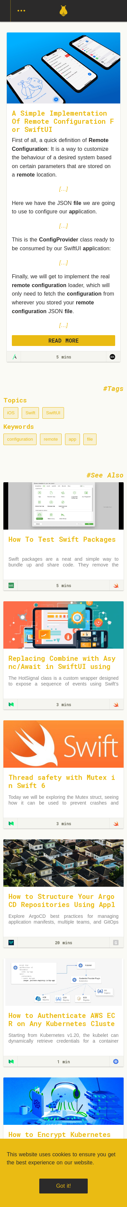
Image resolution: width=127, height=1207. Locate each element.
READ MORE (63, 340)
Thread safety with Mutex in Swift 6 (61, 781)
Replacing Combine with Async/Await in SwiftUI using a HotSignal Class (61, 666)
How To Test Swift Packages (62, 539)
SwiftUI (53, 412)
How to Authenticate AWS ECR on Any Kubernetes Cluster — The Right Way (61, 1023)
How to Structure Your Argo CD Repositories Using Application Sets (61, 904)
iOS (11, 412)
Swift (30, 412)
